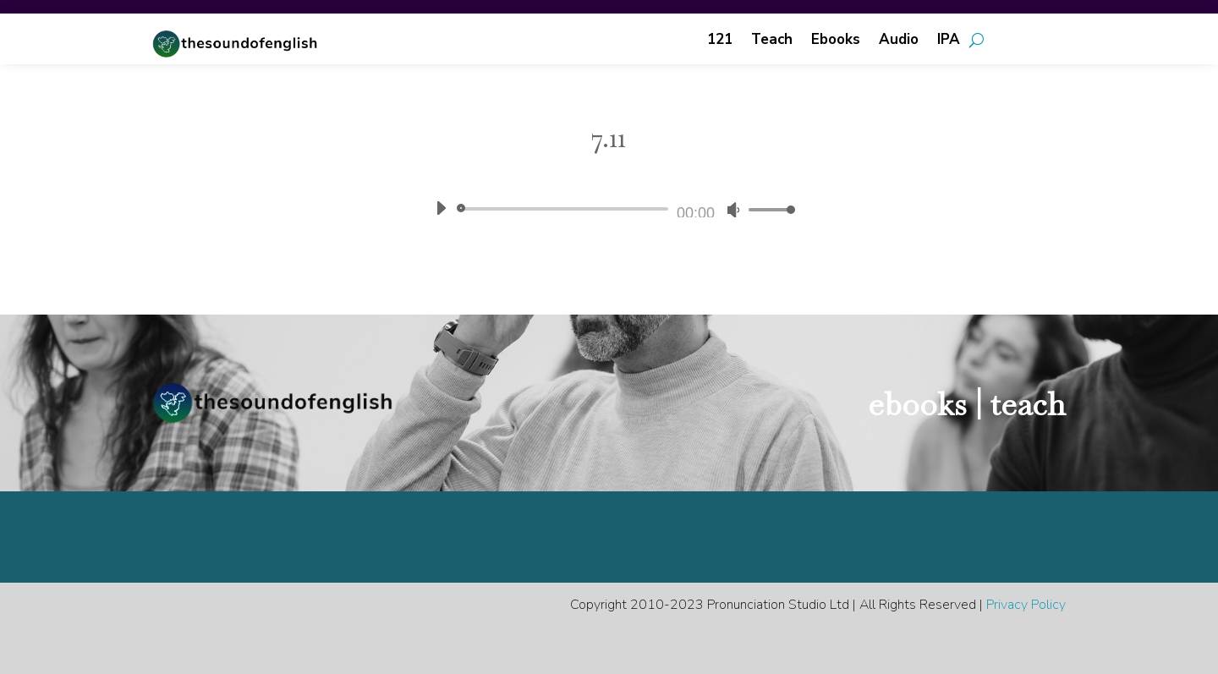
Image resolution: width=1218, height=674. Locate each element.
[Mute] (733, 209)
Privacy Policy (1026, 604)
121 (719, 41)
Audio (899, 41)
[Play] (440, 208)
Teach (772, 41)
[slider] (565, 209)
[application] (609, 208)
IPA (948, 41)
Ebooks (835, 41)
